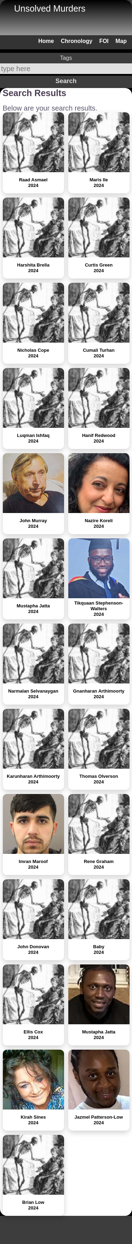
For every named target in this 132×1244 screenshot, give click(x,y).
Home (46, 41)
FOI (104, 41)
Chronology (77, 41)
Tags (66, 58)
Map (121, 41)
